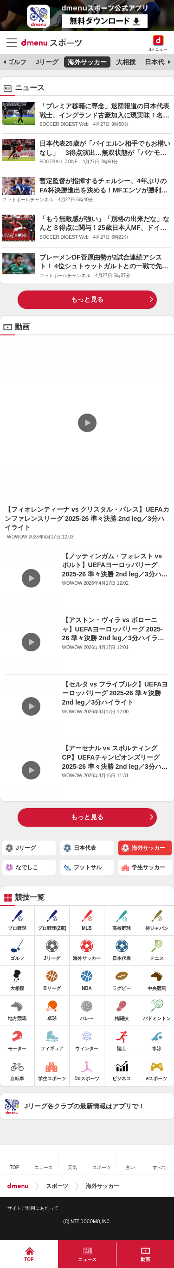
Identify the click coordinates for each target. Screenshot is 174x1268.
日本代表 (158, 62)
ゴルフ (16, 62)
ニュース (87, 1259)
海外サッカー (87, 62)
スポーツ (57, 1186)
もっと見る (87, 299)
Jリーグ (46, 62)
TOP (28, 1259)
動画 (145, 1259)
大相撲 (125, 62)
